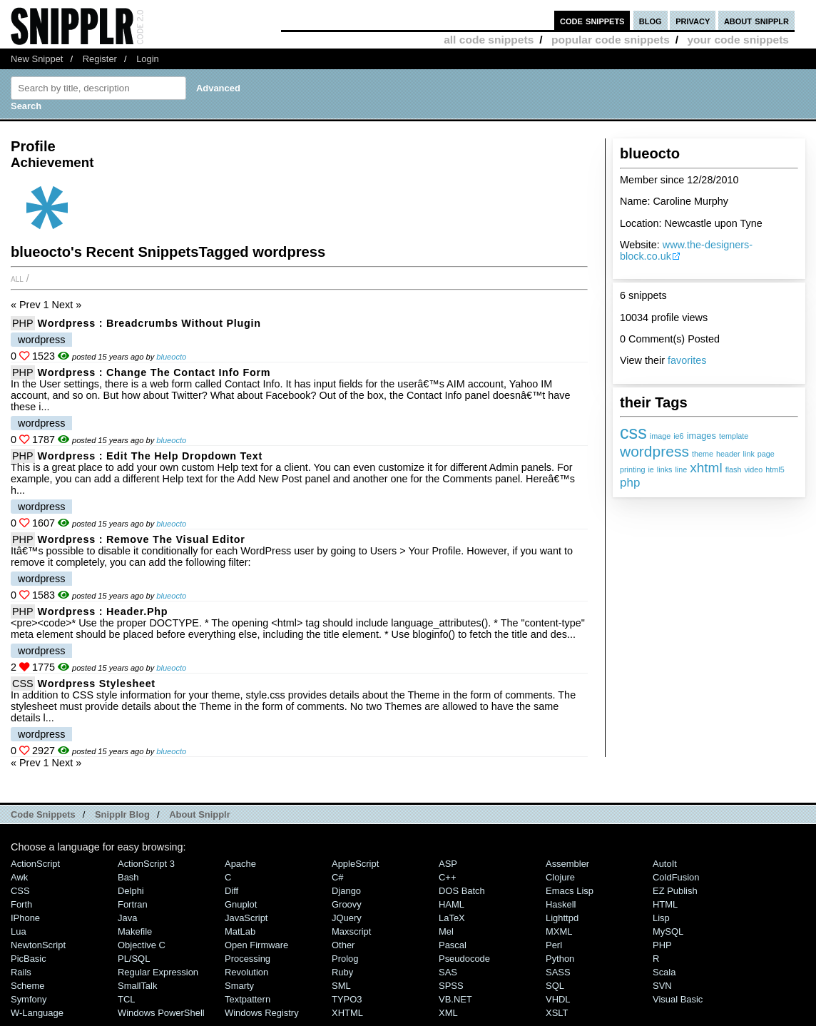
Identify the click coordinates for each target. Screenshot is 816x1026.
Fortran (133, 904)
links (665, 469)
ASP (448, 863)
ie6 (678, 436)
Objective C (141, 945)
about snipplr (756, 20)
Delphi (131, 890)
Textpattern (247, 999)
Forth (21, 904)
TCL (126, 999)
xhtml (706, 467)
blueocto (171, 356)
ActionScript (35, 863)
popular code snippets (610, 40)
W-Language (37, 1012)
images (701, 435)
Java (127, 918)
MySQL (668, 931)
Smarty (239, 985)
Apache (240, 863)
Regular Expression (158, 972)
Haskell (561, 904)
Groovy (347, 904)
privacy (692, 20)
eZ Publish (675, 890)
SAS (448, 972)
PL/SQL (134, 958)
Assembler (567, 863)
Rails (21, 972)
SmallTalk (137, 985)
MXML (559, 931)
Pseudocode (464, 958)
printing (632, 469)
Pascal (452, 945)
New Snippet (37, 59)
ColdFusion (676, 877)
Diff (231, 890)
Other (343, 945)
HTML (665, 904)
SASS (558, 972)
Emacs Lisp (569, 890)
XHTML (347, 1012)
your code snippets (738, 40)
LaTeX (452, 918)
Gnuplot (241, 904)
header (728, 453)
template (733, 436)
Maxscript (351, 931)
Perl (554, 945)
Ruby (342, 972)
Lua (18, 931)
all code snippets (489, 40)
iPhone (25, 918)
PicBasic (28, 958)
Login (147, 59)
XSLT (557, 1012)
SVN (662, 985)
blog (650, 20)
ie (650, 469)
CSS (23, 683)
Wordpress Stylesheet (96, 683)
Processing (247, 958)
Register (100, 59)
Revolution (246, 972)
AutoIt (665, 863)
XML (448, 1012)
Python (560, 958)
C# (338, 877)
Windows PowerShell (161, 1012)
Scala (664, 972)
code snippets (592, 20)
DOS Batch (462, 890)
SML (341, 985)
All (17, 278)
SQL (555, 985)
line (681, 469)
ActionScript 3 (146, 863)
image (660, 436)
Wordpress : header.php (103, 611)
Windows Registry (262, 1012)
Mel (446, 931)
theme (702, 453)
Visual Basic (678, 999)
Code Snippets (43, 814)
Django (346, 890)
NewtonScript (38, 945)
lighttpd (562, 918)
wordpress (654, 451)
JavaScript (246, 918)
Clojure (560, 877)
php (630, 482)
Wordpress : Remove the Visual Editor (141, 539)
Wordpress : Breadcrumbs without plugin (149, 323)
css (633, 432)
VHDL (558, 999)
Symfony (28, 999)
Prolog (345, 958)
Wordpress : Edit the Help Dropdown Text (150, 456)
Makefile (135, 931)
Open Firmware (256, 945)
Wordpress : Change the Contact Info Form (154, 372)
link (749, 453)
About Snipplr (199, 814)
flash (733, 469)
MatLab (240, 931)
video (753, 469)
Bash (128, 877)
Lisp (661, 918)
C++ (447, 877)
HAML (451, 904)
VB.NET (455, 999)
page (766, 453)
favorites (687, 360)
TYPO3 (347, 999)
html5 (774, 469)
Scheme (28, 985)
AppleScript (355, 863)
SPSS (451, 985)
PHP (23, 323)
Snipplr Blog (122, 814)
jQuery (347, 918)
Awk (19, 877)
